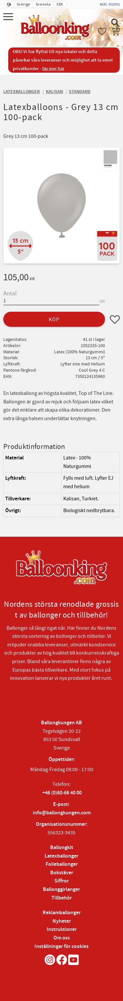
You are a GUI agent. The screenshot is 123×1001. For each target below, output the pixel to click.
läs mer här (53, 68)
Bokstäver (61, 872)
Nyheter (61, 921)
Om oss (61, 938)
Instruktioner (62, 929)
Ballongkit (61, 847)
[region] (61, 484)
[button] (9, 17)
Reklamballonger (62, 912)
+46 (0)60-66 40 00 (62, 792)
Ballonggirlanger (61, 889)
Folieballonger (62, 864)
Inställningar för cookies (61, 946)
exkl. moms (110, 4)
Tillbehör (61, 898)
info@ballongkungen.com (62, 812)
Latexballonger (61, 856)
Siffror (61, 881)
